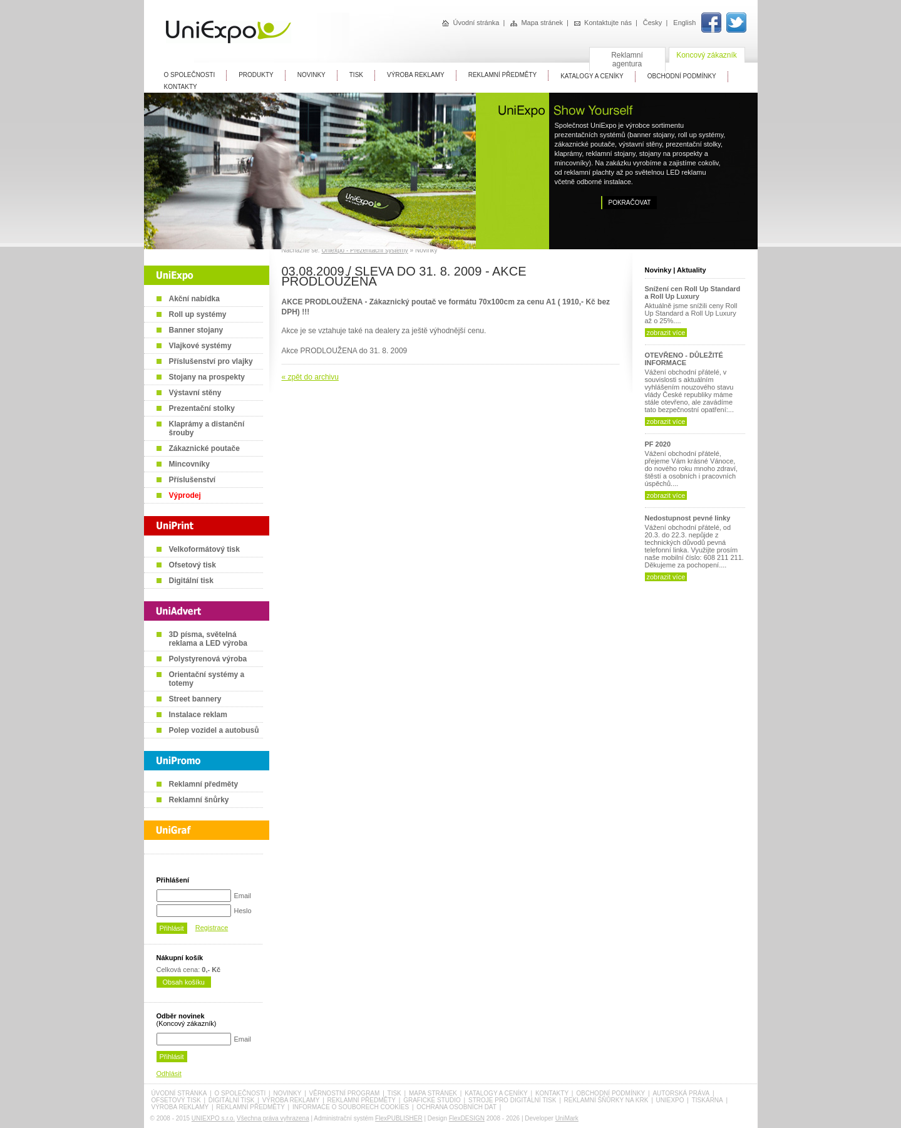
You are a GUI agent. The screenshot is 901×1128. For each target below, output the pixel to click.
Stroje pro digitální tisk (512, 1100)
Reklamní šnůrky (199, 799)
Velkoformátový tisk (204, 549)
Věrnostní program (344, 1093)
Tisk (356, 74)
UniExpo (670, 1100)
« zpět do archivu (310, 377)
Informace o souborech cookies (350, 1107)
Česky (652, 22)
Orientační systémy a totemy (207, 679)
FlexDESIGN (467, 1118)
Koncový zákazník (706, 55)
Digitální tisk (191, 580)
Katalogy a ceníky (496, 1093)
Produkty (256, 74)
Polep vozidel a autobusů (214, 730)
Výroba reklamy (416, 74)
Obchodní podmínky (610, 1093)
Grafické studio (432, 1100)
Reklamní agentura (627, 59)
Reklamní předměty (204, 784)
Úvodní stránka (470, 22)
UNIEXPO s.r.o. (213, 1118)
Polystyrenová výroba (208, 659)
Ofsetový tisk (192, 565)
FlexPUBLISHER (399, 1118)
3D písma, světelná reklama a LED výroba (208, 639)
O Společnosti (189, 74)
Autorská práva (680, 1093)
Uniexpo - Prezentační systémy (364, 250)
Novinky (311, 74)
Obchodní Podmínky (681, 76)
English (684, 22)
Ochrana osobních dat (456, 1107)
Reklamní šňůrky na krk (606, 1100)
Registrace (212, 927)
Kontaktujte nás (603, 22)
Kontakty (180, 86)
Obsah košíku (184, 982)
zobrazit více (666, 332)
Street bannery (195, 699)
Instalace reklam (198, 714)
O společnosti (240, 1093)
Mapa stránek (536, 22)
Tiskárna (707, 1100)
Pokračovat (630, 202)
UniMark (567, 1118)
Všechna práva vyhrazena (273, 1118)
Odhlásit (169, 1073)
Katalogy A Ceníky (592, 76)
